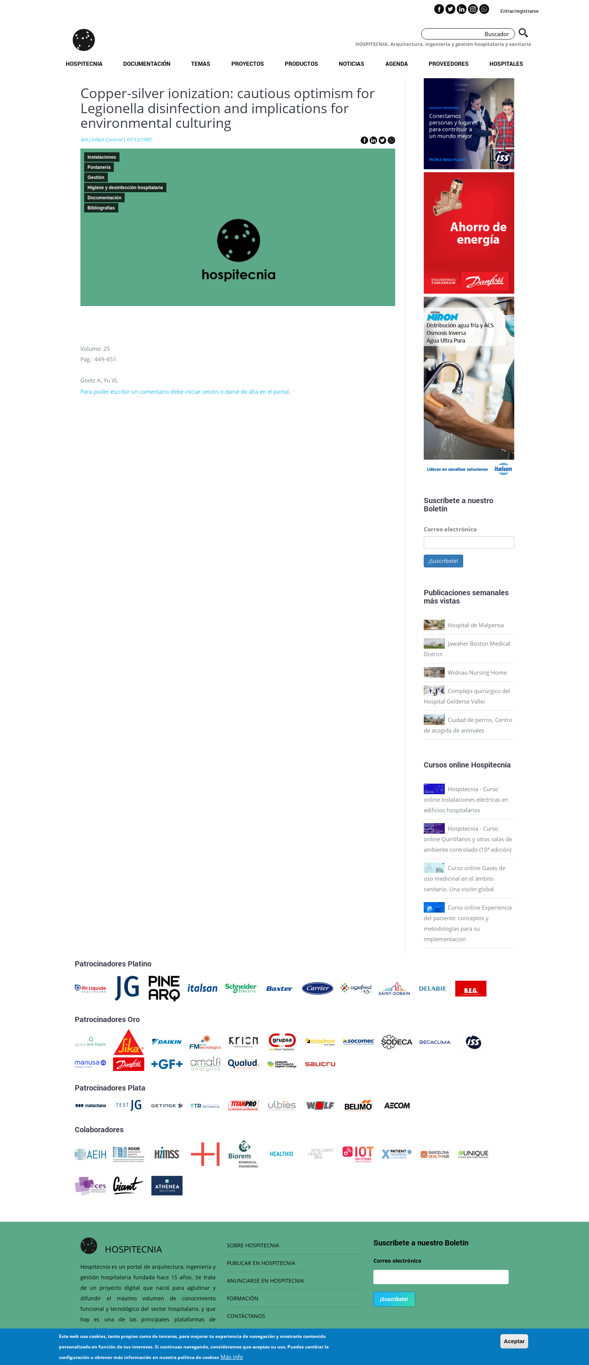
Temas (200, 63)
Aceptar (514, 1341)
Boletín (435, 508)
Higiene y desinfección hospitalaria (125, 187)
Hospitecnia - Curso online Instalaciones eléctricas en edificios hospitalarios (466, 799)
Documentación (147, 63)
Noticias (351, 63)
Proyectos (247, 63)
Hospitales (506, 63)
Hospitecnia (84, 63)
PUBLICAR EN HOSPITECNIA (261, 1262)
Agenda (396, 63)
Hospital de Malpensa (476, 625)
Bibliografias (101, 208)
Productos (301, 63)
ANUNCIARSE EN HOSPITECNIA (265, 1280)
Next (520, 389)
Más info (231, 1356)
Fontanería (99, 167)
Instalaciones (102, 157)
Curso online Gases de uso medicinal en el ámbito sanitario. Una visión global (464, 878)
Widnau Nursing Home (477, 672)
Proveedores (449, 63)
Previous (418, 389)
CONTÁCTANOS (246, 1316)
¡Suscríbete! (443, 560)
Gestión (96, 177)
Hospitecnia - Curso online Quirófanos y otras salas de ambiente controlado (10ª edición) (468, 839)
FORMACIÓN (242, 1298)
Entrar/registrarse (519, 11)
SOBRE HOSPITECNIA (253, 1245)
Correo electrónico (450, 529)
